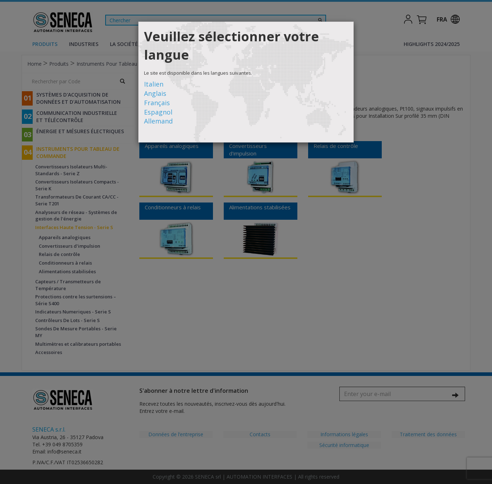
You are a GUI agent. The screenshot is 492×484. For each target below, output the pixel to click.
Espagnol (158, 112)
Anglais (155, 93)
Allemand (158, 121)
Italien (153, 84)
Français (157, 102)
